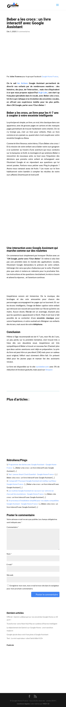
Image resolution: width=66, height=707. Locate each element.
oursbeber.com (42, 366)
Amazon (49, 369)
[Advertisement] (33, 218)
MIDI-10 (46, 704)
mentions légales (23, 704)
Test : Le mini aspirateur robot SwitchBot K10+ (25, 638)
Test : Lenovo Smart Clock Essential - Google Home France (31, 474)
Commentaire (13, 527)
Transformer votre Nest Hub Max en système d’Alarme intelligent (32, 624)
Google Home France (50, 76)
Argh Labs (42, 92)
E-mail (10, 564)
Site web (10, 575)
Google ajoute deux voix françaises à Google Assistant (27, 634)
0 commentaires (23, 31)
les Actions (22, 83)
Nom (9, 554)
